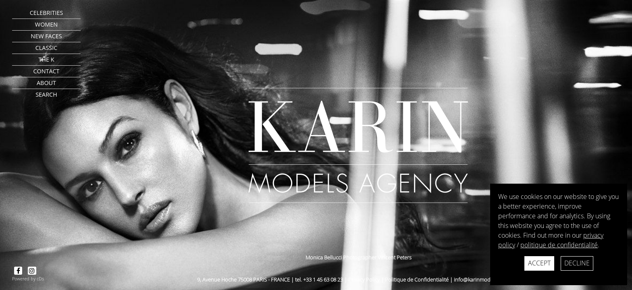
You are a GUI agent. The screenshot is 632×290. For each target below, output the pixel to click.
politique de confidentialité (559, 244)
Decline (577, 263)
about (46, 83)
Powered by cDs (28, 279)
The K (46, 59)
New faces (46, 36)
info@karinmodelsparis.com (487, 279)
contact (46, 71)
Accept (539, 263)
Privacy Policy (364, 279)
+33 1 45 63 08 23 (323, 279)
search (46, 94)
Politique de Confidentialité (417, 279)
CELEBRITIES (46, 13)
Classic (46, 48)
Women (46, 24)
